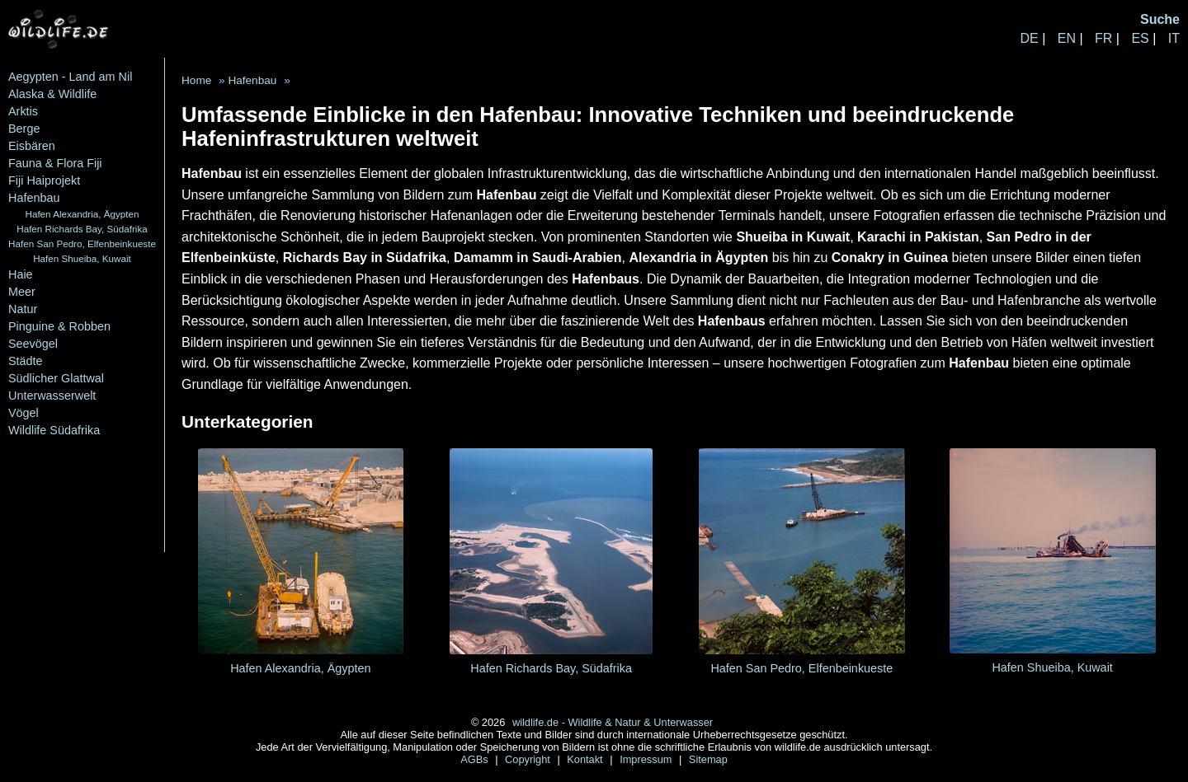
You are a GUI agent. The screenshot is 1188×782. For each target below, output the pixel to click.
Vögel (23, 412)
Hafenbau (33, 197)
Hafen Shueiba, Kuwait (82, 258)
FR (1103, 38)
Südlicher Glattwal (56, 378)
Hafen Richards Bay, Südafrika (82, 228)
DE (1029, 38)
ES (1139, 38)
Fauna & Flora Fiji (55, 163)
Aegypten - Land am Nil (70, 76)
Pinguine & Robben (59, 326)
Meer (21, 291)
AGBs (475, 759)
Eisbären (31, 145)
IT (1174, 38)
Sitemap (708, 759)
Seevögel (33, 343)
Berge (24, 128)
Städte (25, 361)
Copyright (529, 759)
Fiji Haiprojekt (44, 180)
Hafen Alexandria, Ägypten (82, 213)
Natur (22, 309)
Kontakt (586, 759)
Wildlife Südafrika (54, 430)
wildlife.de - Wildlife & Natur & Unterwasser (612, 722)
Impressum (647, 759)
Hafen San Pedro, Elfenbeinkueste (82, 243)
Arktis (23, 111)
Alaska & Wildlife (52, 94)
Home (196, 80)
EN (1067, 38)
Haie (20, 274)
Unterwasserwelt (52, 395)
